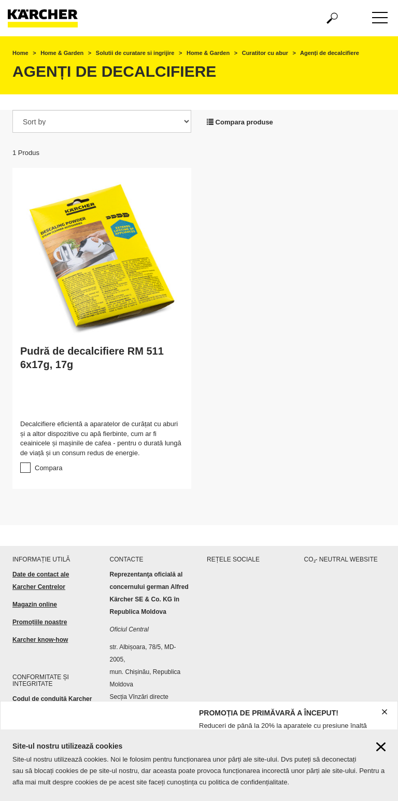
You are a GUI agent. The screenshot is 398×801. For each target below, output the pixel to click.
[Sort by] (101, 121)
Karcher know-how (40, 639)
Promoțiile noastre (39, 622)
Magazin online (34, 604)
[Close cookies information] (381, 746)
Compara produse (240, 122)
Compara (48, 468)
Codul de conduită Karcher (53, 698)
